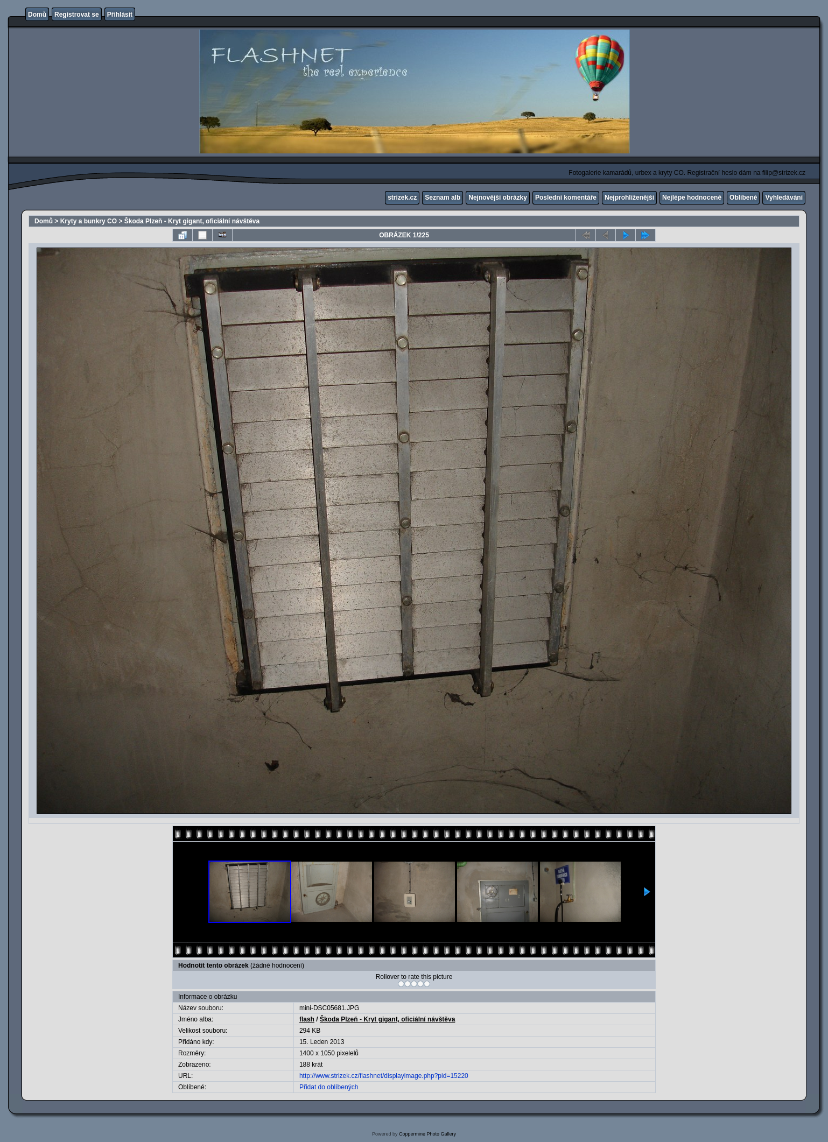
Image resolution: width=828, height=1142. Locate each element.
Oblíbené (743, 197)
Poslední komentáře (566, 197)
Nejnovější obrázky (497, 197)
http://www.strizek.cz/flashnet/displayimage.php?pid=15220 (383, 1076)
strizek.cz (402, 197)
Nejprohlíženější (629, 197)
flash (306, 1019)
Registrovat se (76, 14)
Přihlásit (119, 14)
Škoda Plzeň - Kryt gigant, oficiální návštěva (191, 221)
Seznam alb (442, 197)
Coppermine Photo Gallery (427, 1134)
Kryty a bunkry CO (88, 221)
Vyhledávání (784, 197)
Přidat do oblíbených (328, 1087)
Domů (37, 14)
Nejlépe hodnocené (691, 197)
